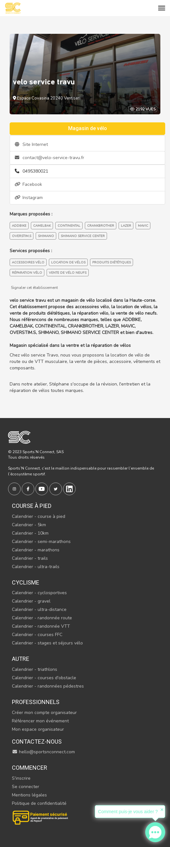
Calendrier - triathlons (34, 669)
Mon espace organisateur (38, 729)
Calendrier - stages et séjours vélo (47, 643)
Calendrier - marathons (35, 550)
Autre (20, 658)
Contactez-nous (37, 741)
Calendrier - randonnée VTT (41, 626)
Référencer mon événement (40, 721)
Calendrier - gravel (31, 601)
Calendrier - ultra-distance (39, 609)
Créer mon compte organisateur (44, 712)
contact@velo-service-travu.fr (49, 158)
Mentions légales (29, 795)
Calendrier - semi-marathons (41, 541)
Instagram (29, 198)
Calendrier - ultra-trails (35, 567)
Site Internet (31, 144)
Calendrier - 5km (29, 525)
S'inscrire (21, 778)
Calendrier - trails (30, 558)
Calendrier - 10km (30, 533)
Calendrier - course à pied (38, 516)
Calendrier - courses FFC (37, 635)
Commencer (29, 767)
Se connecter (25, 787)
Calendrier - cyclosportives (39, 593)
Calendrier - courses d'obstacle (44, 678)
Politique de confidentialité (39, 803)
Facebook (28, 184)
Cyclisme (25, 582)
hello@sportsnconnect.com (43, 752)
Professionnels (35, 702)
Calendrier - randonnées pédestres (48, 686)
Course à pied (31, 505)
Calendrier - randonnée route (42, 618)
